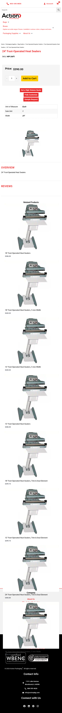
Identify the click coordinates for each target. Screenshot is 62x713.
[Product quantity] (12, 78)
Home (2, 44)
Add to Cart (29, 78)
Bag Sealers (21, 44)
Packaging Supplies (11, 44)
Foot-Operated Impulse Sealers (34, 44)
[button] (8, 22)
